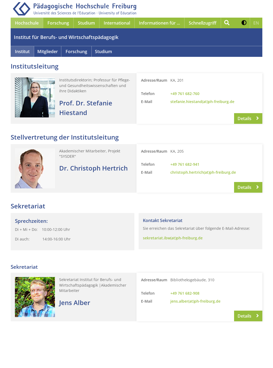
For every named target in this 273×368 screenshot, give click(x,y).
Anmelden (188, 357)
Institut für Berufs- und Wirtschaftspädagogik (66, 37)
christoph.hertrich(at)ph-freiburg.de (203, 172)
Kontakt (50, 357)
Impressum (30, 357)
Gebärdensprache (161, 357)
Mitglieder (47, 51)
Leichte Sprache (130, 357)
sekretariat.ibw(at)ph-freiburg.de (173, 237)
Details (248, 118)
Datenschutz (71, 357)
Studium (103, 51)
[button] (244, 23)
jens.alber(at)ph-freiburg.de (195, 301)
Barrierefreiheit (99, 357)
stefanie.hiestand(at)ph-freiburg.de (202, 101)
